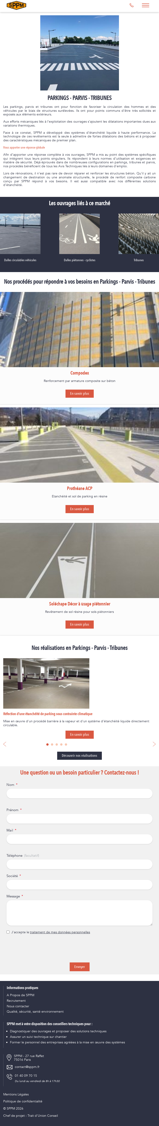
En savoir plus (79, 393)
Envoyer (79, 966)
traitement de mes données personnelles (60, 932)
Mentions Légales (16, 1095)
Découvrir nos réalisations (79, 755)
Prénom (12, 810)
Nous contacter (18, 1006)
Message (13, 896)
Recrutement (16, 1001)
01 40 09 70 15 (26, 1076)
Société (12, 876)
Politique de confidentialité (22, 1102)
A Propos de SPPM (20, 995)
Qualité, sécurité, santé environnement (35, 1012)
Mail (9, 830)
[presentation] (79, 949)
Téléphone (14, 856)
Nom (10, 785)
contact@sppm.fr (27, 1067)
